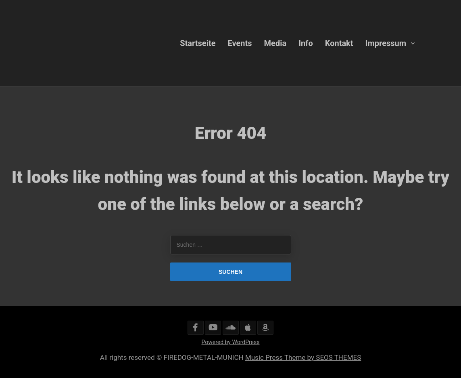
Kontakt (339, 43)
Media (275, 43)
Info (305, 43)
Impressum (385, 43)
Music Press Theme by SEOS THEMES (303, 357)
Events (240, 43)
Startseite (197, 43)
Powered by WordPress (231, 342)
